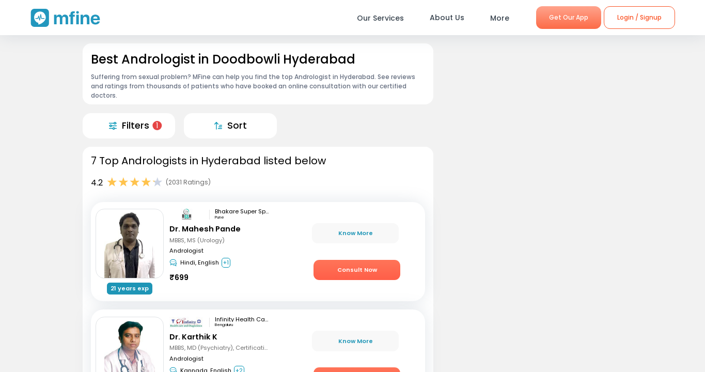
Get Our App (568, 17)
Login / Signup (639, 17)
